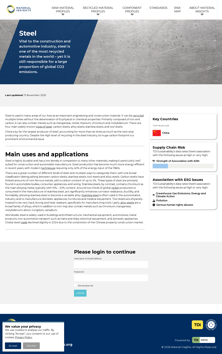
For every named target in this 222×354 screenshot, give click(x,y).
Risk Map (177, 9)
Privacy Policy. (23, 337)
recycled (138, 115)
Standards (158, 8)
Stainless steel (90, 195)
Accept (13, 345)
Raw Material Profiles (63, 9)
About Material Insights (202, 9)
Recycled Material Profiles (98, 9)
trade (24, 222)
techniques (48, 168)
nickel (115, 187)
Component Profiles (132, 9)
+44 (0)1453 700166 (39, 340)
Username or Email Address (87, 258)
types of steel (44, 126)
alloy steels (127, 202)
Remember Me (83, 285)
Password (79, 272)
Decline (31, 345)
